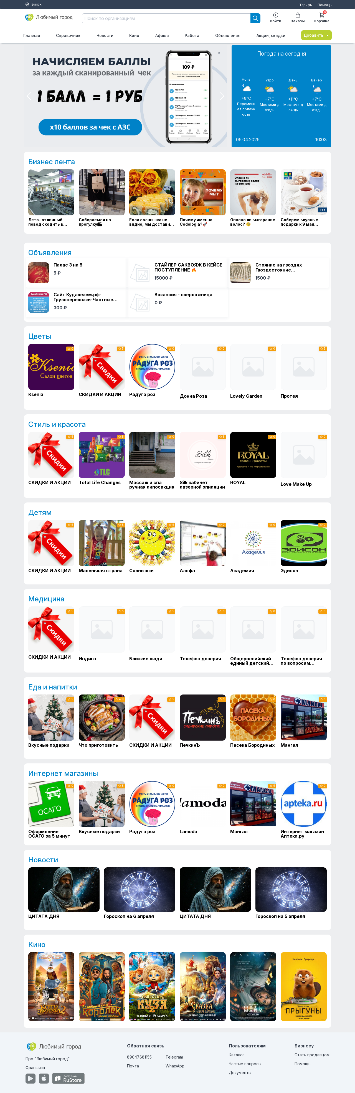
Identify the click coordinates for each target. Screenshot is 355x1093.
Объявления (227, 35)
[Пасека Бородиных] (253, 723)
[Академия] (253, 549)
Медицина (46, 598)
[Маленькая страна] (102, 549)
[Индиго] (102, 636)
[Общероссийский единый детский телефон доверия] (253, 636)
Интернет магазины (63, 773)
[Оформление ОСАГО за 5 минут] (51, 810)
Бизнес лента (51, 161)
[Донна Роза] (203, 373)
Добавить (316, 35)
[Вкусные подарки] (51, 723)
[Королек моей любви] (102, 986)
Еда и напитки (52, 687)
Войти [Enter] (275, 18)
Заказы (298, 18)
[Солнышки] (152, 549)
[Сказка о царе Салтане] (203, 986)
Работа (192, 35)
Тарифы (306, 5)
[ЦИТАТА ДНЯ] (64, 895)
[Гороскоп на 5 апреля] (291, 895)
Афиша (162, 35)
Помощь (325, 5)
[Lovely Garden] (253, 373)
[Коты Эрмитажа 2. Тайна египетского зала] (51, 986)
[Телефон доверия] (203, 636)
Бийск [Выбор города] (33, 4)
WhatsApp (175, 1066)
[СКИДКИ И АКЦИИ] (102, 373)
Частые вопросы (245, 1063)
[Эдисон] (304, 549)
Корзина (321, 17)
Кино (134, 35)
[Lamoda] (203, 810)
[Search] (255, 18)
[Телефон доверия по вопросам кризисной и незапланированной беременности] (304, 636)
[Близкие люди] (152, 636)
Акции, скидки (271, 35)
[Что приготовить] (102, 723)
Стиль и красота (57, 424)
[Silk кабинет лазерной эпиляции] (203, 461)
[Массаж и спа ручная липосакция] (152, 461)
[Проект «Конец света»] (253, 986)
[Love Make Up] (304, 461)
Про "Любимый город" (48, 1058)
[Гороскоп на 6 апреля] (139, 895)
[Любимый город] (49, 20)
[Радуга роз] (152, 373)
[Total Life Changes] (102, 461)
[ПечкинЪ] (203, 723)
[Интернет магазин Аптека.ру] (304, 810)
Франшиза (35, 1067)
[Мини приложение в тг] (125, 96)
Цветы (39, 336)
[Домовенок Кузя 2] (152, 986)
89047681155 (139, 1057)
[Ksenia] (51, 373)
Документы (240, 1072)
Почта (133, 1066)
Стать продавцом (312, 1054)
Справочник (68, 35)
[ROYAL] (253, 461)
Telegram (174, 1057)
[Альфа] (203, 549)
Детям (40, 512)
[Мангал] (304, 723)
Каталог (236, 1054)
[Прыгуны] (304, 986)
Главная (31, 35)
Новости (105, 35)
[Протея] (304, 373)
